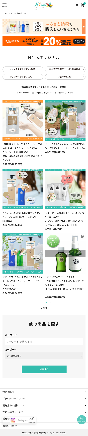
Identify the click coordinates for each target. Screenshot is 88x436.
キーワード (11, 335)
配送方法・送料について (15, 405)
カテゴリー (11, 349)
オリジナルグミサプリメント (22, 76)
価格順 (54, 87)
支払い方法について (13, 412)
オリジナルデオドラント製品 (22, 69)
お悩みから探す (65, 76)
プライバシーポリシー (13, 398)
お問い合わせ (9, 426)
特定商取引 (8, 391)
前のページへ (22, 92)
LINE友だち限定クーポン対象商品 (65, 69)
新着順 (63, 87)
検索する (44, 369)
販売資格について (11, 419)
